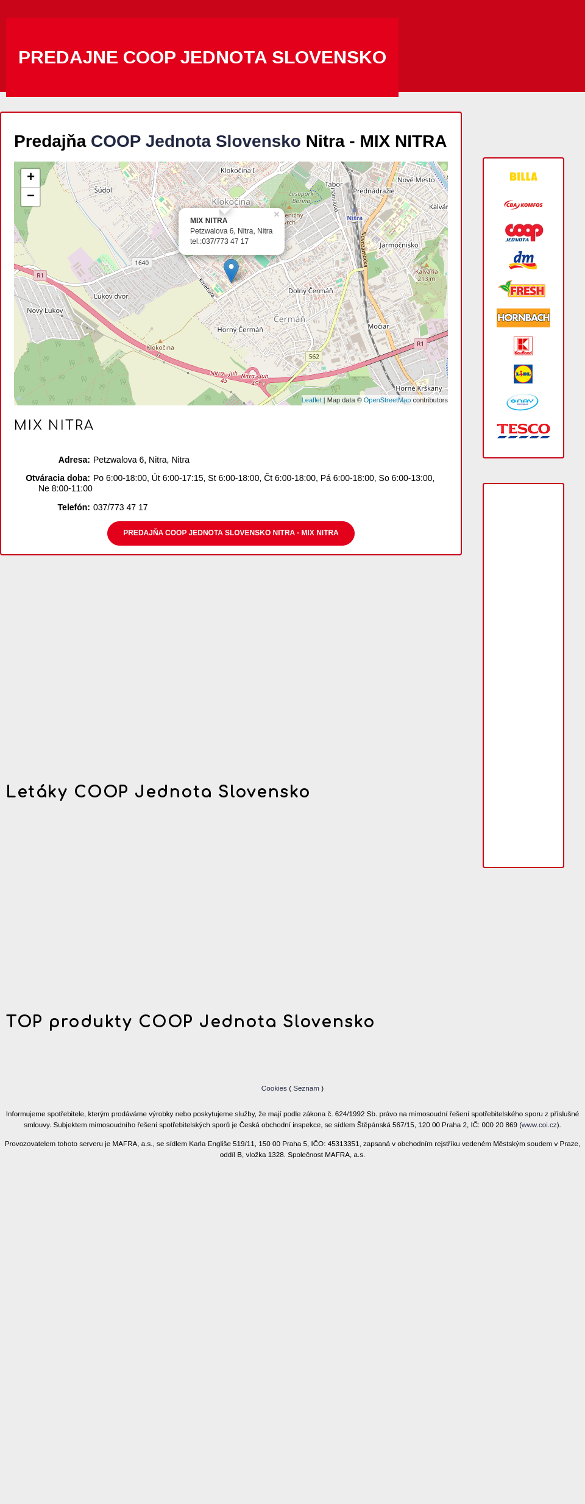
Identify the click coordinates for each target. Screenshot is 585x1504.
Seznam (306, 1088)
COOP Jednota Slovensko (196, 141)
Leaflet (312, 400)
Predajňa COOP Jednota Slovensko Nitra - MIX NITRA (231, 533)
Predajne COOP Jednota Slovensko (202, 57)
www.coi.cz (539, 1124)
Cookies (275, 1088)
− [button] (31, 197)
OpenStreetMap (387, 400)
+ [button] (31, 178)
